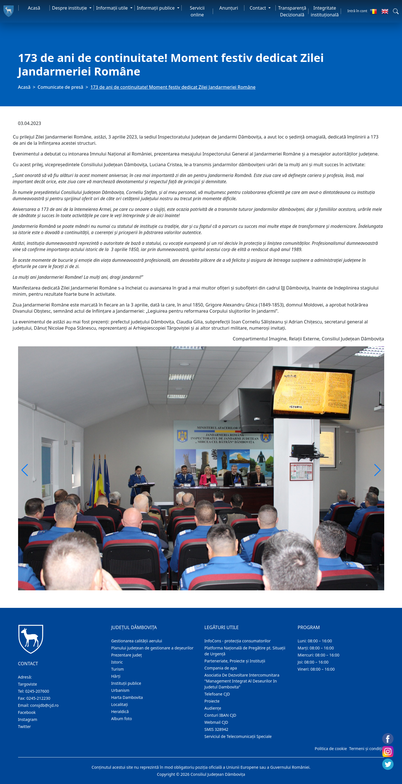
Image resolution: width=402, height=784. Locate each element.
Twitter (24, 726)
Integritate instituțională (325, 11)
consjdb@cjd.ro (44, 705)
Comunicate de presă (60, 87)
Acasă (34, 8)
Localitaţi (119, 704)
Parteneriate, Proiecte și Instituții (235, 661)
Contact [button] (258, 8)
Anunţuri (228, 8)
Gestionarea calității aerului (136, 640)
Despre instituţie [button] (70, 8)
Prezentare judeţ (126, 655)
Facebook (27, 712)
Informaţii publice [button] (156, 8)
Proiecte (212, 701)
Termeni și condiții (366, 748)
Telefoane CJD (217, 694)
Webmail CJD (216, 722)
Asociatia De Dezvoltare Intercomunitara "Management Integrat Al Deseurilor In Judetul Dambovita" (242, 681)
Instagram (27, 719)
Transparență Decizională (292, 11)
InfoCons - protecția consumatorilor (238, 640)
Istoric (117, 662)
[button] (396, 11)
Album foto (121, 718)
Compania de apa (221, 668)
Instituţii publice (126, 683)
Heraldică (120, 711)
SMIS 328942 (217, 729)
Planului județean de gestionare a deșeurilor (152, 648)
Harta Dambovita (127, 697)
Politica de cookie (331, 748)
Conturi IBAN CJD (220, 715)
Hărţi (116, 676)
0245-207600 (37, 691)
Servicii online (197, 11)
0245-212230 (38, 698)
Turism (117, 669)
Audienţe (213, 708)
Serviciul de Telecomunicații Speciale (238, 736)
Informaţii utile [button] (112, 8)
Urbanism (120, 690)
